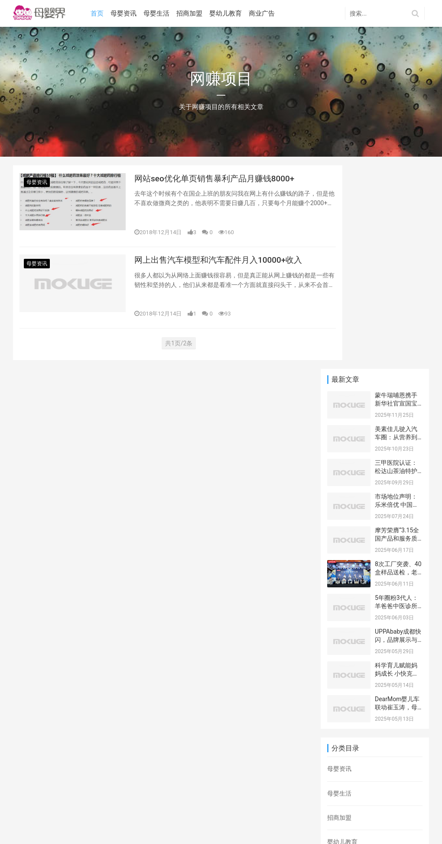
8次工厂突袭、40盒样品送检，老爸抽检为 (398, 369)
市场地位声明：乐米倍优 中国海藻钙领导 (397, 301)
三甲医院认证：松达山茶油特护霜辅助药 (396, 268)
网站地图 (57, 810)
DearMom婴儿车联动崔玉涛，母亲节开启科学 (397, 504)
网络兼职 (398, 769)
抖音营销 (385, 747)
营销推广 (339, 714)
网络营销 (347, 736)
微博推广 (398, 736)
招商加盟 (191, 13)
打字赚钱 (365, 714)
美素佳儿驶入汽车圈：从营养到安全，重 (396, 234)
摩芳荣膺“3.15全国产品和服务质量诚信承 (397, 335)
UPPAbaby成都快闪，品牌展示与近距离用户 (398, 436)
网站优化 (347, 757)
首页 (98, 13)
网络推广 (373, 736)
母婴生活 (158, 13)
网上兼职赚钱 (379, 757)
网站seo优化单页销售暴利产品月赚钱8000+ (218, 180)
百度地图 (25, 810)
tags (83, 810)
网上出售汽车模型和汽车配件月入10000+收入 (218, 270)
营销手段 (353, 725)
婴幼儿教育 (227, 13)
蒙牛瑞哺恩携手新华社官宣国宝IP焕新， (396, 200)
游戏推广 (391, 714)
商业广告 (263, 13)
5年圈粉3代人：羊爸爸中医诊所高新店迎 (396, 403)
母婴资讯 (125, 13)
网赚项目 (359, 747)
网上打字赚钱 (385, 725)
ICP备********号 (112, 824)
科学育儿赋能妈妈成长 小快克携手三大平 (397, 470)
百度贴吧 (373, 769)
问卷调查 (347, 769)
